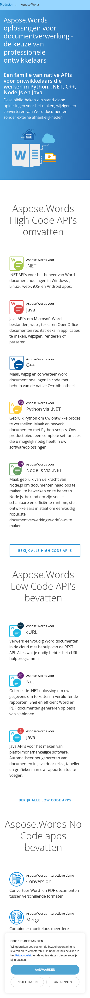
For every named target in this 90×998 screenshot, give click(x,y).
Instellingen (27, 982)
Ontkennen (63, 982)
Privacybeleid (23, 955)
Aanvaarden (45, 969)
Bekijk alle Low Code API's (45, 800)
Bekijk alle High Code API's (45, 550)
